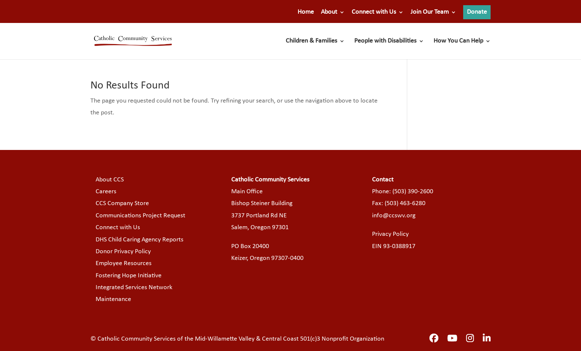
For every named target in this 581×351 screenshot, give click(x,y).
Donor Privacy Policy (123, 251)
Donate (477, 12)
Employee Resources (124, 263)
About (329, 12)
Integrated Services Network (134, 287)
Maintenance (113, 299)
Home (306, 12)
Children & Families (311, 41)
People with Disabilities (385, 41)
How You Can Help (458, 41)
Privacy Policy (390, 234)
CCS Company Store (122, 203)
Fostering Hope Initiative (129, 275)
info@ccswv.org (393, 215)
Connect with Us (374, 12)
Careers (106, 191)
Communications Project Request (140, 215)
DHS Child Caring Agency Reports (139, 239)
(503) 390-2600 (412, 191)
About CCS (110, 179)
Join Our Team (430, 12)
